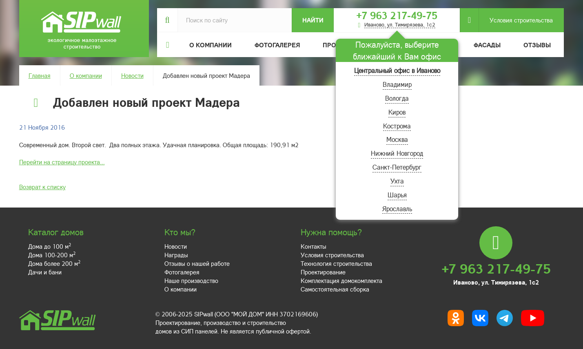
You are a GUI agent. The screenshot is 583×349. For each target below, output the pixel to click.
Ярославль (397, 208)
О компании (86, 75)
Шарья (397, 195)
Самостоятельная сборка (335, 289)
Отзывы (537, 45)
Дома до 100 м (49, 246)
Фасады (487, 45)
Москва (397, 139)
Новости (132, 75)
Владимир (397, 84)
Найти (313, 20)
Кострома (397, 126)
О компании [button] (210, 45)
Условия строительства (516, 20)
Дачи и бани (45, 272)
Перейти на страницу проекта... (62, 162)
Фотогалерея (277, 45)
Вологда (397, 98)
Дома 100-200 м (51, 254)
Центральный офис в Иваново (397, 70)
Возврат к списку (42, 186)
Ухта (397, 181)
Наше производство (191, 280)
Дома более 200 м (54, 263)
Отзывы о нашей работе (197, 263)
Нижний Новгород (397, 153)
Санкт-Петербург (396, 167)
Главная (40, 75)
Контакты (313, 246)
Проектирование (323, 272)
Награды (176, 254)
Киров (397, 112)
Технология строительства (336, 263)
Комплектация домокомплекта (341, 280)
